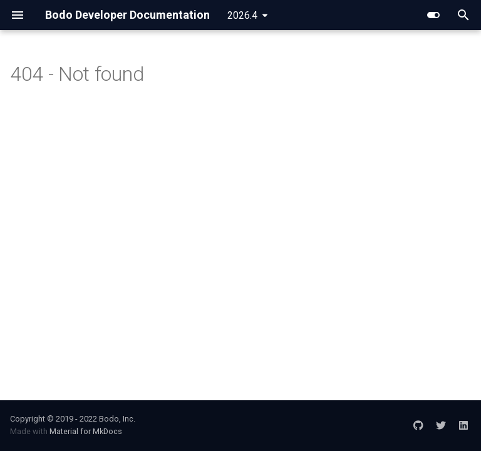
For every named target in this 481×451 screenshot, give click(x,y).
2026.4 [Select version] (242, 15)
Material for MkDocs (85, 431)
